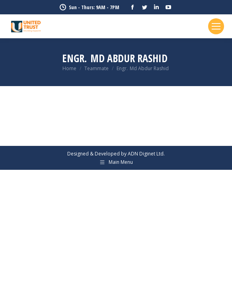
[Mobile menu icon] (216, 26)
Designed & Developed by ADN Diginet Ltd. (116, 153)
